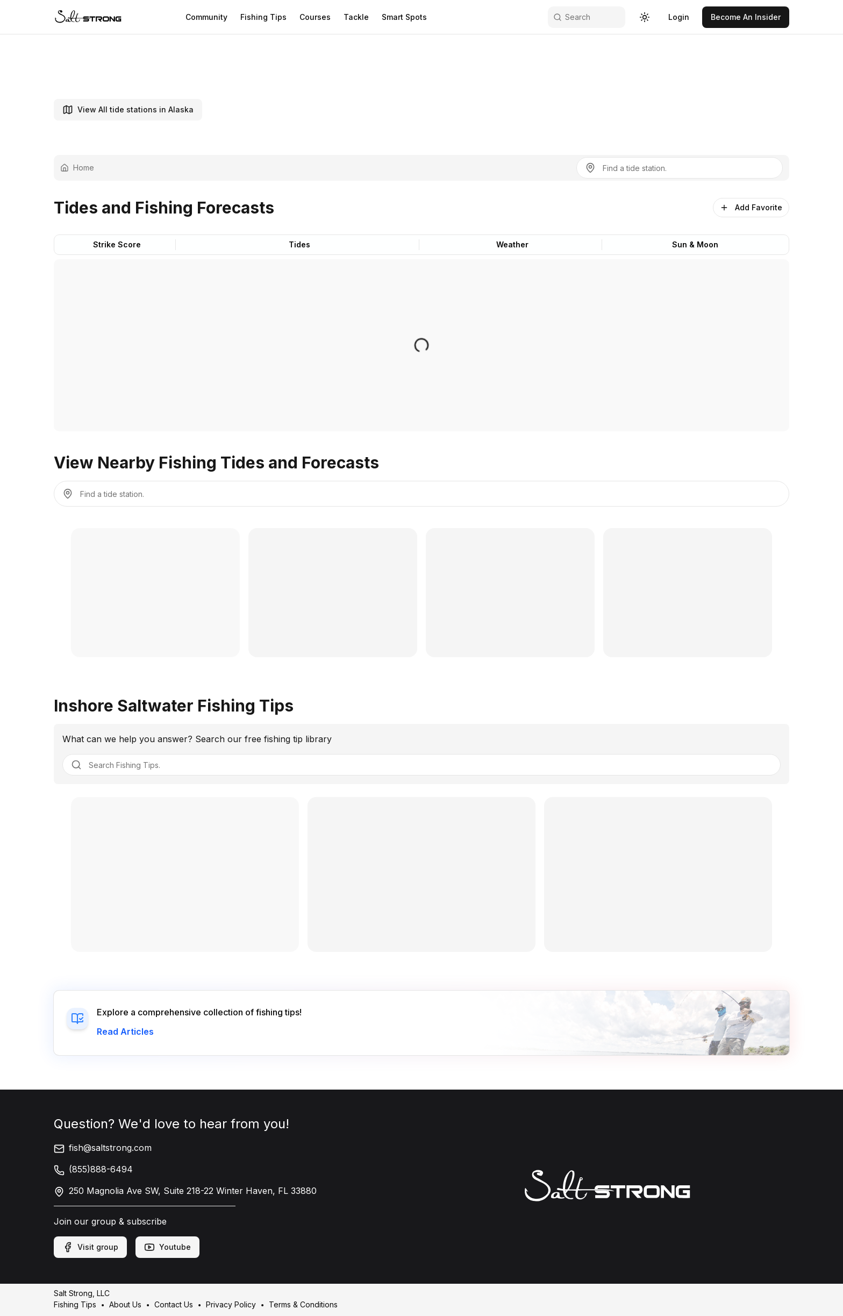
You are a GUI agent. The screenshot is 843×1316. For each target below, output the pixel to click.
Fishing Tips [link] (263, 17)
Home (77, 167)
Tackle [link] (356, 17)
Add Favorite (751, 207)
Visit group (90, 1247)
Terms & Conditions (303, 1304)
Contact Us (173, 1304)
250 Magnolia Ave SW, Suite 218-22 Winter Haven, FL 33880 (185, 1190)
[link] (88, 17)
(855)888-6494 (93, 1169)
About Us (125, 1304)
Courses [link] (315, 17)
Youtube (167, 1247)
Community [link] (206, 17)
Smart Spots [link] (404, 17)
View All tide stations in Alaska (128, 109)
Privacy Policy (231, 1304)
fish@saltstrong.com (103, 1147)
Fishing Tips (75, 1304)
